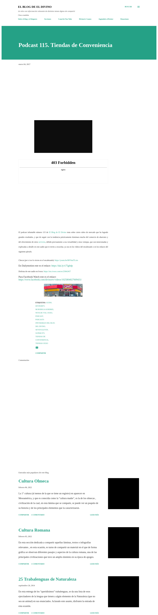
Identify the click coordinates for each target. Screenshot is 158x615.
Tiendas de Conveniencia (41, 338)
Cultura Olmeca (34, 481)
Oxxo (49, 313)
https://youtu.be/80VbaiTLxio (66, 260)
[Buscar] (128, 6)
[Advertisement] (59, 441)
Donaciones (124, 19)
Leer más (94, 515)
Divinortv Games (85, 19)
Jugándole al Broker (106, 19)
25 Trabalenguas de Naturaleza (47, 579)
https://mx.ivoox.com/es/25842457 (57, 271)
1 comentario (37, 515)
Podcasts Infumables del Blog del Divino (45, 323)
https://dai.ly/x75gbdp (62, 265)
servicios (41, 242)
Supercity (39, 333)
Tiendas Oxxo (41, 343)
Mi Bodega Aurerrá (44, 309)
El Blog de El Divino (35, 6)
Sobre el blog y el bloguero (27, 19)
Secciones (47, 19)
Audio (49, 303)
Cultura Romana (34, 530)
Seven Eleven (41, 330)
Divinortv (40, 306)
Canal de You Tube (65, 19)
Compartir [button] (40, 353)
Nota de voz (40, 313)
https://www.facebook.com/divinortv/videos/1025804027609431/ (50, 279)
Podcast (39, 316)
